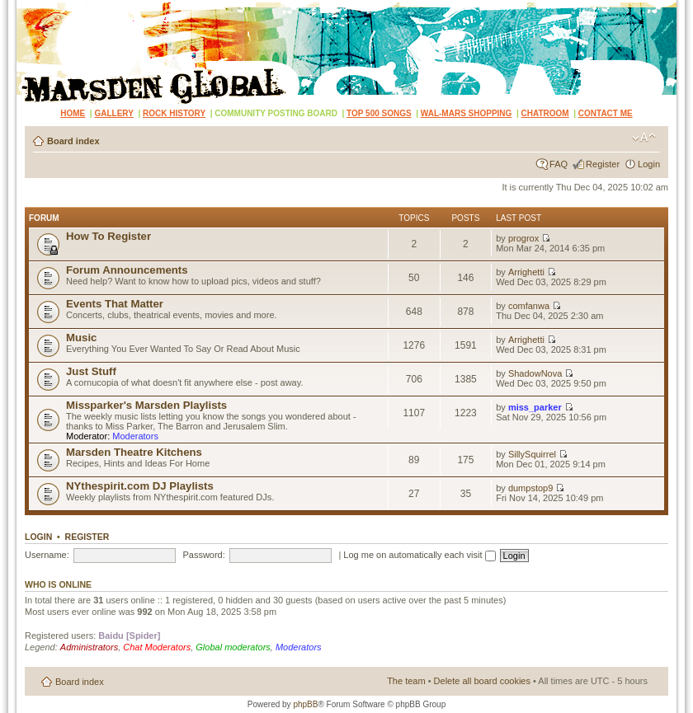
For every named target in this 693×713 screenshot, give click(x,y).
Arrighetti (526, 272)
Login (649, 164)
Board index (73, 141)
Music (81, 337)
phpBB (305, 704)
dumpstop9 (530, 488)
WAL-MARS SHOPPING (466, 113)
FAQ (558, 164)
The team (406, 681)
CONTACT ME (605, 113)
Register (603, 164)
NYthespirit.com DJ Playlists (140, 486)
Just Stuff (91, 371)
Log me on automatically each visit (419, 555)
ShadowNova (535, 373)
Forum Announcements (127, 270)
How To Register (108, 236)
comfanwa (528, 306)
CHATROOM (545, 113)
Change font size (644, 137)
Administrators (89, 647)
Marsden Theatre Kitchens (134, 452)
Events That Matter (114, 304)
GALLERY (113, 113)
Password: (203, 555)
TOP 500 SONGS (379, 113)
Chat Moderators (157, 647)
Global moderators (233, 647)
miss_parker (535, 407)
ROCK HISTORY (174, 113)
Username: (47, 555)
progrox (523, 238)
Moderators (135, 436)
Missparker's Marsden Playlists (146, 405)
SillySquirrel (532, 454)
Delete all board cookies (482, 681)
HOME (72, 113)
